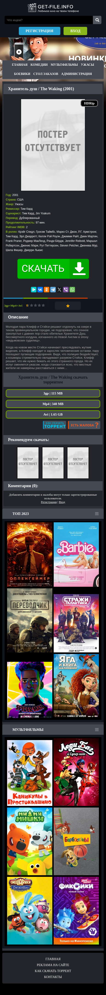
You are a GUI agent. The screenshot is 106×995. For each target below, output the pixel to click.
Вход (75, 31)
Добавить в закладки (68, 306)
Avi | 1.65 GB (53, 414)
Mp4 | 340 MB (52, 404)
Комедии (39, 65)
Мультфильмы (64, 65)
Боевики (22, 74)
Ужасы (87, 65)
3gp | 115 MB (53, 393)
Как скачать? (54, 425)
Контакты (53, 977)
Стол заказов (45, 74)
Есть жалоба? (84, 425)
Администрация (76, 74)
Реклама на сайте (53, 965)
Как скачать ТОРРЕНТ (53, 971)
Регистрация (39, 31)
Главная (20, 65)
